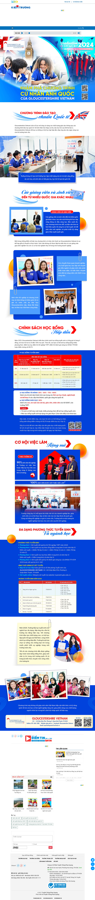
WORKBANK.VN (58, 898)
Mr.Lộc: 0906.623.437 (17, 875)
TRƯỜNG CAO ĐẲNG (35, 858)
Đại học (15, 827)
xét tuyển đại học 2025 (19, 821)
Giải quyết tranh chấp (58, 855)
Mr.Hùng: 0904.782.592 (18, 878)
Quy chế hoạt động (27, 855)
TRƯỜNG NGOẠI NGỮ (60, 858)
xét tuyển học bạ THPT (19, 824)
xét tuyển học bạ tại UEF (30, 818)
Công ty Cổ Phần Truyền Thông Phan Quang (60, 865)
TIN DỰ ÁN (67, 2)
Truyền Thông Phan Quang (50, 892)
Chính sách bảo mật (42, 855)
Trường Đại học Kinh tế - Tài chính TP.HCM (40, 824)
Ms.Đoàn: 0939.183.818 (32, 875)
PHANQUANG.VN (37, 898)
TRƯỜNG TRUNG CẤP (47, 858)
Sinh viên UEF (16, 818)
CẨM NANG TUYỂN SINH (45, 861)
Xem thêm (70, 780)
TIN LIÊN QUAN (61, 749)
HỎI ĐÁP (56, 861)
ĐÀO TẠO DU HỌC (72, 858)
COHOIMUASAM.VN (48, 898)
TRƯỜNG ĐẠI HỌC (22, 858)
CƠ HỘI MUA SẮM (77, 2)
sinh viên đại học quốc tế (35, 821)
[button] (22, 33)
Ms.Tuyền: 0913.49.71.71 (33, 878)
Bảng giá (70, 855)
